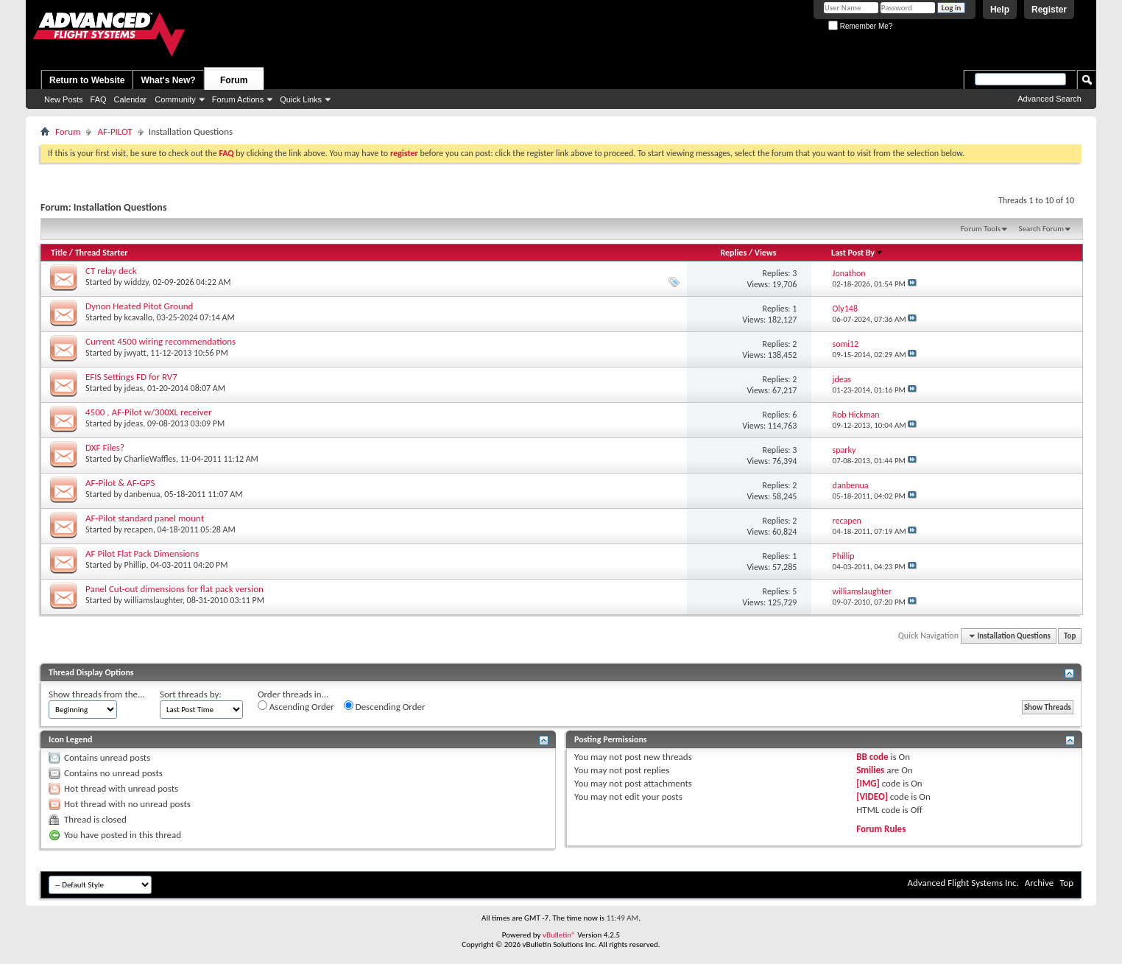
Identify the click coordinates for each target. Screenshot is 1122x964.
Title (59, 252)
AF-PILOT (114, 131)
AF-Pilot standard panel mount (144, 518)
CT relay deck (111, 270)
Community (175, 99)
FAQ (99, 99)
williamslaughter (153, 600)
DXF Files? (104, 447)
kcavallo (138, 317)
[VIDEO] (872, 796)
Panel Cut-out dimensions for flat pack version (174, 588)
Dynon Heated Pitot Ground (139, 306)
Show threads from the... (97, 694)
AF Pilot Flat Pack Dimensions (142, 553)
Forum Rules (881, 828)
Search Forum (1042, 228)
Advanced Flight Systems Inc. (962, 882)
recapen (138, 529)
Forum (233, 80)
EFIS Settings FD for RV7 (131, 376)
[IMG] (868, 783)
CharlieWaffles (150, 459)
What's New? (168, 80)
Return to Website (86, 80)
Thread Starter (101, 252)
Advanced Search (1049, 98)
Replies (733, 252)
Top (1070, 636)
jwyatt (135, 353)
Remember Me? (860, 26)
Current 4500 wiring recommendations (160, 341)
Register (1049, 9)
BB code (872, 756)
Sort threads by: (191, 694)
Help (999, 9)
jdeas (134, 388)
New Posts (63, 99)
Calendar (130, 99)
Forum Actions (238, 99)
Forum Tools (981, 228)
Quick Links (301, 99)
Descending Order (385, 706)
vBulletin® (559, 935)
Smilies (870, 769)
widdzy (136, 282)
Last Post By (857, 252)
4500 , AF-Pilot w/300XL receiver (148, 412)
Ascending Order (296, 706)
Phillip (135, 565)
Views (766, 252)
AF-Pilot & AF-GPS (120, 482)
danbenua (142, 494)
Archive (1039, 882)
